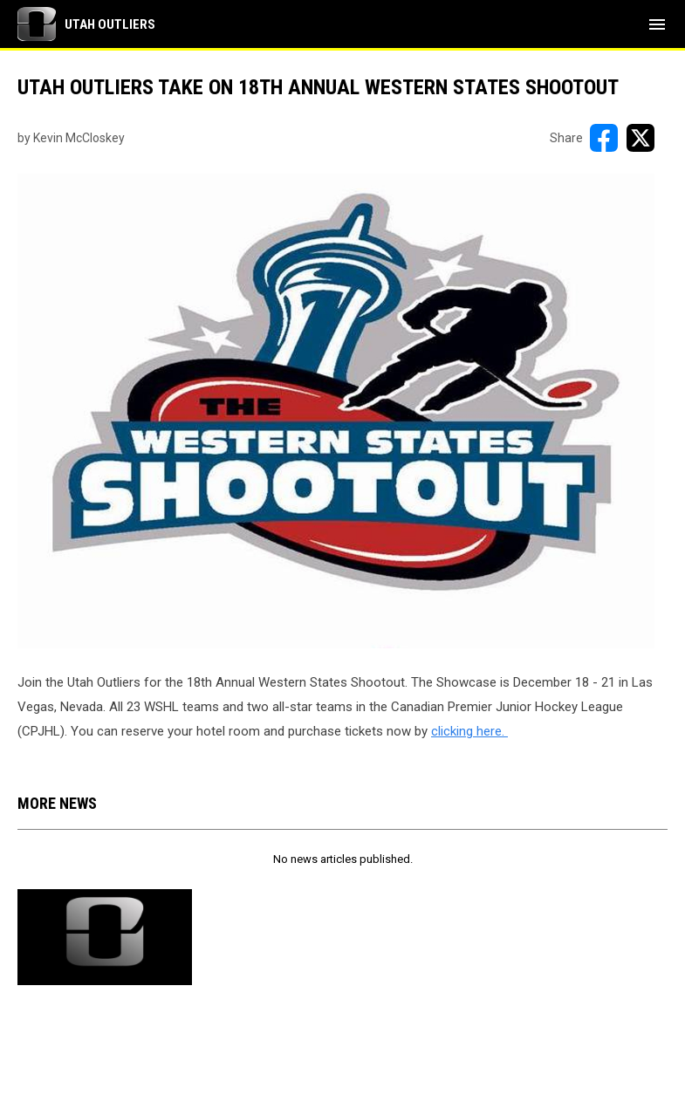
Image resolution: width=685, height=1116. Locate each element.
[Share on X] (640, 138)
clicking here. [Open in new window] (469, 731)
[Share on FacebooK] (604, 138)
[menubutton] (657, 24)
